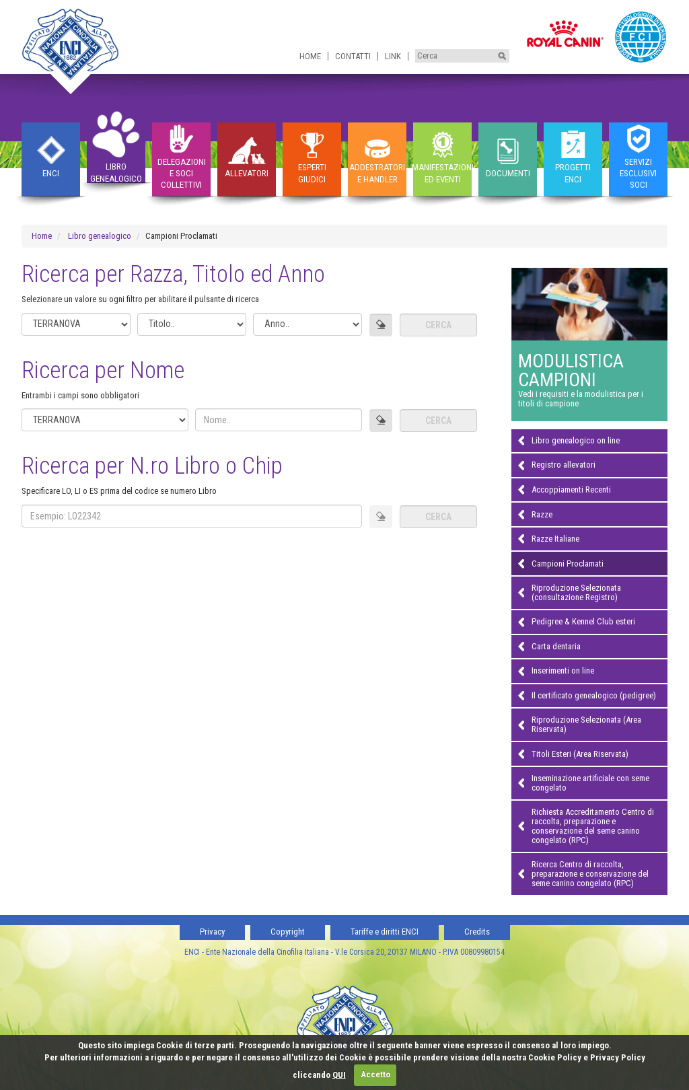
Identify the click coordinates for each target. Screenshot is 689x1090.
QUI (339, 1074)
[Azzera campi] (380, 325)
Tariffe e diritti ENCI (385, 931)
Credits (477, 931)
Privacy (212, 931)
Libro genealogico (99, 236)
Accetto (375, 1074)
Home (310, 56)
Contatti (353, 56)
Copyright (287, 931)
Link (393, 56)
